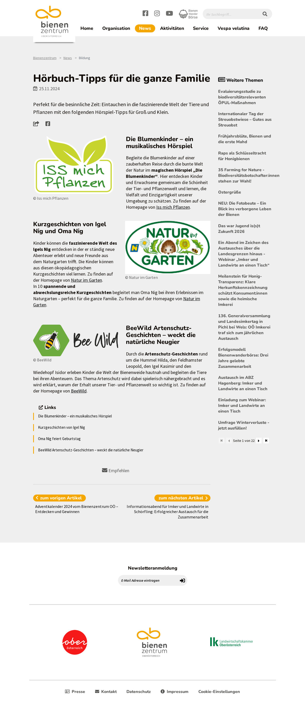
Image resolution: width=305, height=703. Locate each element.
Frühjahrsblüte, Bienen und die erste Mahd (244, 139)
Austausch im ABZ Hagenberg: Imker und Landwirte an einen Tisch (242, 383)
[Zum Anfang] (221, 440)
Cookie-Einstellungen (219, 692)
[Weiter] (259, 440)
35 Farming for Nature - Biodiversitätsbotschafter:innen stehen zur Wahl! (245, 175)
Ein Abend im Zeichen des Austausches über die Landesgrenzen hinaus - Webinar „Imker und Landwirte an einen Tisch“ (244, 254)
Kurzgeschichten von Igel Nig (61, 427)
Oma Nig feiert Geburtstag (59, 438)
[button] (37, 123)
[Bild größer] (75, 165)
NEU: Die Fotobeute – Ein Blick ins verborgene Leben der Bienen (244, 208)
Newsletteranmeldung (152, 568)
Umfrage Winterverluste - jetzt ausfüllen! (243, 425)
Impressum (174, 692)
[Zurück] (229, 440)
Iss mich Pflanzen (173, 207)
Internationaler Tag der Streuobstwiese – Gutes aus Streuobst (245, 119)
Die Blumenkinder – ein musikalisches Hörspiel (75, 416)
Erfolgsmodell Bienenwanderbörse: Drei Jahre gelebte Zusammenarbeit (243, 358)
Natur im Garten (86, 280)
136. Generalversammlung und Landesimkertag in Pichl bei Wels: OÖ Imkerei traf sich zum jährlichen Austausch (244, 327)
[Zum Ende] (266, 440)
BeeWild (79, 391)
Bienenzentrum (45, 58)
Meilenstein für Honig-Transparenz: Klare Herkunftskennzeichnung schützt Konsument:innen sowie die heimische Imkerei (242, 290)
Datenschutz (138, 692)
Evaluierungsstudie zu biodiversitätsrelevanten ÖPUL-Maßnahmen (242, 97)
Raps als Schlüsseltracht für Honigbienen (242, 156)
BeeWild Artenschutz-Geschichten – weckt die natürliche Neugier (90, 450)
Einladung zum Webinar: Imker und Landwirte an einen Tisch (242, 405)
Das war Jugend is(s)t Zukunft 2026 (239, 228)
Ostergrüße (229, 192)
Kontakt (106, 692)
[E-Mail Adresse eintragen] (148, 580)
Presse (75, 692)
